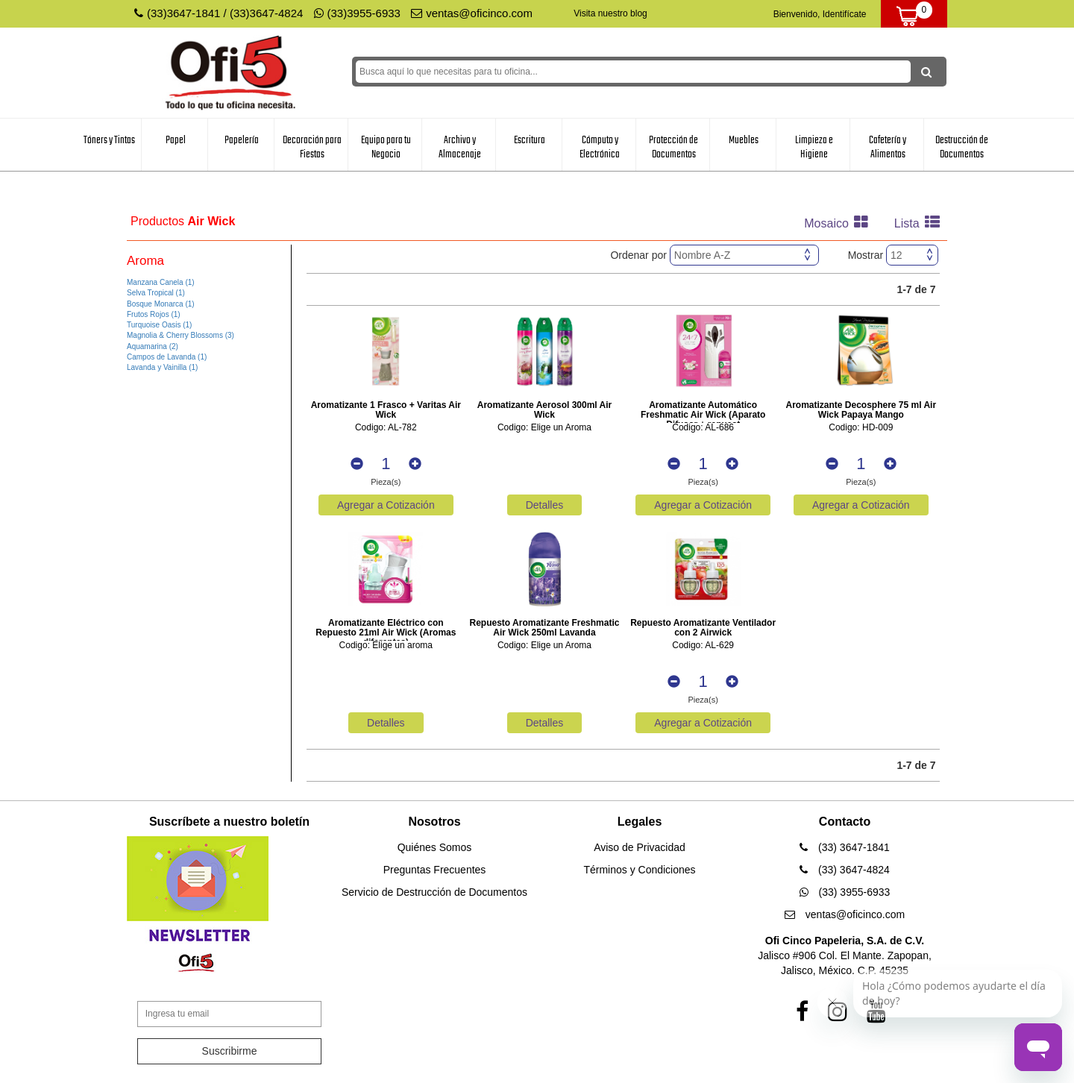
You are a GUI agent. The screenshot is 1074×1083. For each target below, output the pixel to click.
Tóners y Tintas (109, 140)
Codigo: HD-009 (861, 428)
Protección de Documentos (673, 147)
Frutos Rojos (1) (153, 314)
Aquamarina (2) (152, 346)
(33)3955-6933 (357, 13)
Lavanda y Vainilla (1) (162, 367)
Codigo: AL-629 (703, 645)
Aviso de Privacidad (639, 847)
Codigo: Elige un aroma (386, 645)
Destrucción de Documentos (961, 147)
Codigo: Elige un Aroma (544, 428)
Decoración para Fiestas (312, 147)
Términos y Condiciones (639, 870)
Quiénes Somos (435, 847)
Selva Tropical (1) (156, 293)
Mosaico (840, 223)
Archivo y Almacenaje (460, 147)
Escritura (529, 140)
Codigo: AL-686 (703, 428)
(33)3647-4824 (266, 13)
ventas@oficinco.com (472, 13)
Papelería (241, 140)
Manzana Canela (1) (161, 282)
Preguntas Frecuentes (434, 870)
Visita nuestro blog (610, 13)
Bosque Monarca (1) (161, 304)
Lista (920, 223)
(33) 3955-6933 (845, 892)
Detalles (545, 505)
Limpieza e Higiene (814, 147)
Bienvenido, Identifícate (820, 14)
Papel (176, 140)
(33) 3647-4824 (845, 870)
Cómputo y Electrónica (600, 147)
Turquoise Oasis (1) (159, 325)
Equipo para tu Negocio (386, 147)
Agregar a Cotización (386, 505)
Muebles (744, 140)
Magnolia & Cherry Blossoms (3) (180, 335)
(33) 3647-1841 (845, 847)
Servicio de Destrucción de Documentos (434, 892)
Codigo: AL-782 (386, 428)
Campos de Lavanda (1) (167, 357)
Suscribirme (229, 1051)
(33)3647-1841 (183, 13)
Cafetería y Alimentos (887, 147)
